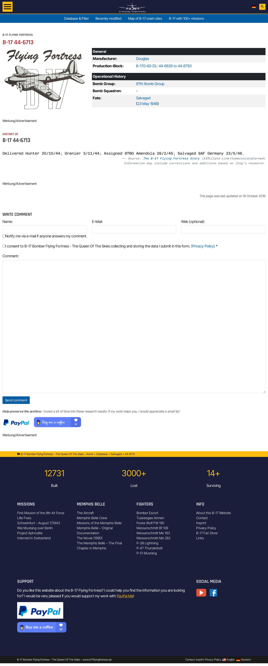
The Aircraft (85, 513)
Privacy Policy (206, 528)
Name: (8, 221)
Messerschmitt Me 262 (153, 538)
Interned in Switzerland (34, 538)
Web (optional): (193, 221)
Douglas (142, 58)
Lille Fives (24, 518)
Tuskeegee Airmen (150, 518)
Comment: (11, 256)
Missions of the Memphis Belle (99, 523)
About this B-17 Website (213, 513)
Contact (202, 518)
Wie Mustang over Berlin (35, 528)
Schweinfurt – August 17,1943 (38, 523)
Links (200, 538)
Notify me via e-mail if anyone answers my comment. (45, 236)
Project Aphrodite (30, 533)
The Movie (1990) (89, 538)
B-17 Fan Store (207, 533)
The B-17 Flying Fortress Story (171, 158)
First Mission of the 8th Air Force (40, 513)
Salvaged (143, 98)
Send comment (16, 400)
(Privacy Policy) (203, 246)
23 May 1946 (147, 103)
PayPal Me (125, 596)
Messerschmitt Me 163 (153, 533)
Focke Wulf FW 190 (150, 523)
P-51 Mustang (147, 553)
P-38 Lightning (147, 543)
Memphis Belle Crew (92, 518)
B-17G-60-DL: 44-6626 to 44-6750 (164, 66)
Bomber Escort (147, 513)
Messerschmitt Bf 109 (152, 528)
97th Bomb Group (150, 83)
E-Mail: (97, 221)
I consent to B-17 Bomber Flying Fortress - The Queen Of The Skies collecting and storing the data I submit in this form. (110, 246)
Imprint (201, 523)
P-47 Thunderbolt (149, 548)
